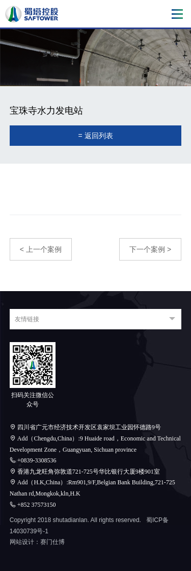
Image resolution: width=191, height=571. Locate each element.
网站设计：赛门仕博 (37, 542)
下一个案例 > (150, 249)
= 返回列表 (95, 136)
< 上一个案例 (41, 249)
